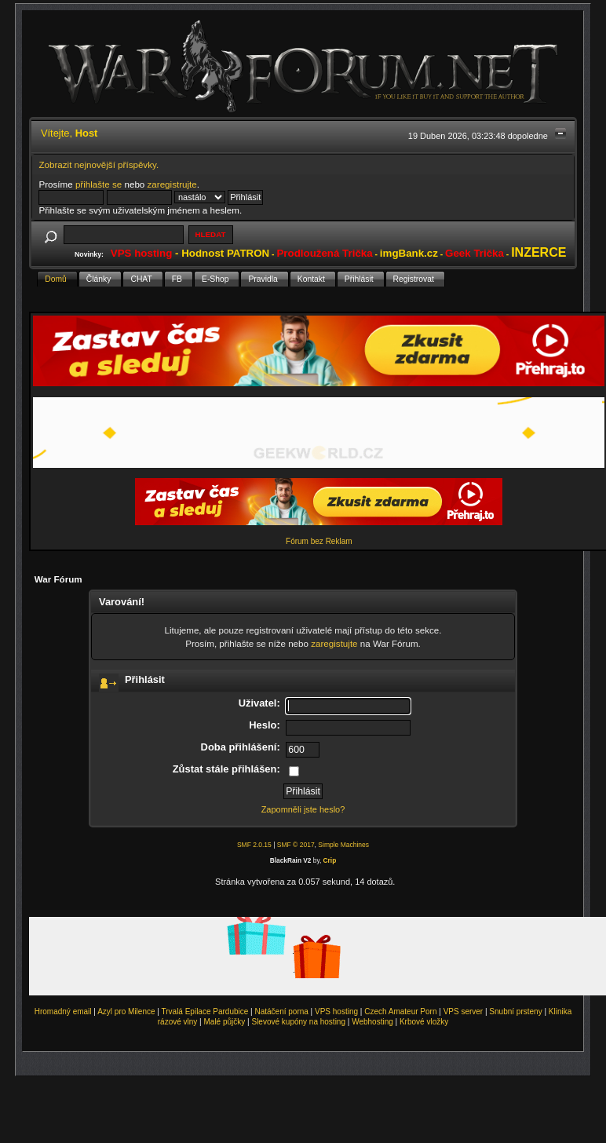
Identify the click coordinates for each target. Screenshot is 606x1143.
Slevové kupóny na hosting (298, 1021)
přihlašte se (98, 184)
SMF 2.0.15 (254, 845)
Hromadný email (63, 1011)
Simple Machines (343, 845)
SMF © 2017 (296, 845)
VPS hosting (336, 1011)
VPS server (464, 1011)
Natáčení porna (281, 1011)
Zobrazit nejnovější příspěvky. (98, 164)
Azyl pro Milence (126, 1011)
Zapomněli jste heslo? (303, 809)
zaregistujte (334, 643)
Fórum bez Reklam (319, 541)
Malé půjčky (225, 1021)
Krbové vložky (424, 1021)
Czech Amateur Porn (400, 1011)
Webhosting (372, 1021)
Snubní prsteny (515, 1011)
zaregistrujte (172, 184)
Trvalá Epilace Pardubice (205, 1011)
